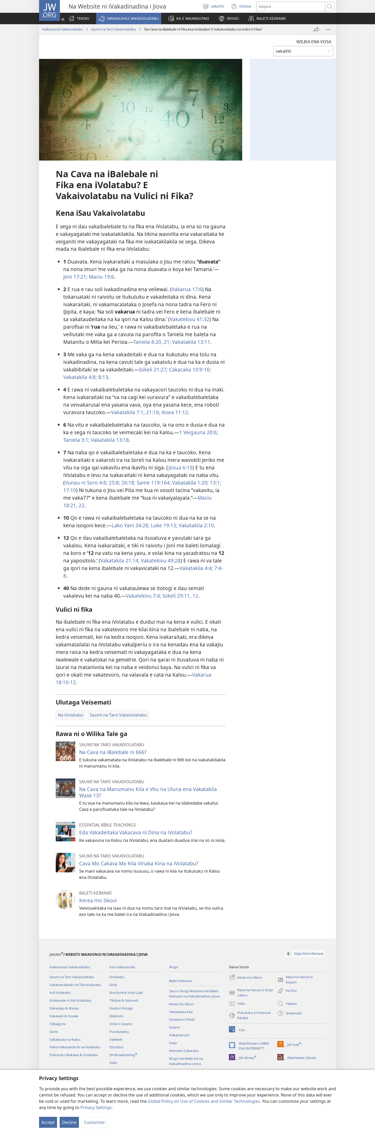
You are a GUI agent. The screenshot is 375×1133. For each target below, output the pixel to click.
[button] (128, 18)
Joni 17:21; (75, 276)
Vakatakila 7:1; (128, 412)
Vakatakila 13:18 (109, 439)
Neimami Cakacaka (183, 1050)
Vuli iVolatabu (60, 992)
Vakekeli (115, 1039)
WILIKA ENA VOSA (313, 42)
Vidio (113, 1062)
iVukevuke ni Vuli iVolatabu (70, 1000)
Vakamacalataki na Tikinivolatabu (75, 984)
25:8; (114, 482)
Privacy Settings (96, 1107)
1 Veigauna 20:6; (198, 432)
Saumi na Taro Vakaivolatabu (113, 29)
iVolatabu (116, 977)
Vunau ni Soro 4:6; (86, 482)
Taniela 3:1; (76, 439)
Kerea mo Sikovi (98, 900)
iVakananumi (179, 1035)
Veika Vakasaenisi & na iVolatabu (74, 1047)
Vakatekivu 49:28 (160, 560)
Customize (94, 1122)
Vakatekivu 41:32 (189, 319)
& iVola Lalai (126, 992)
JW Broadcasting (123, 1054)
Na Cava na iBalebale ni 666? (112, 752)
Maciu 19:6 (101, 276)
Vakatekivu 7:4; (143, 595)
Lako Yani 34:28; (130, 525)
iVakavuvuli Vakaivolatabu (62, 29)
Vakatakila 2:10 (195, 525)
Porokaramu (119, 1031)
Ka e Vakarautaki (122, 967)
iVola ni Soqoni (120, 1023)
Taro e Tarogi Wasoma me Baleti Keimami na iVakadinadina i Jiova (194, 994)
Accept (48, 1122)
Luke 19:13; (163, 525)
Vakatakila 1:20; (190, 482)
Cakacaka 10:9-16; (189, 369)
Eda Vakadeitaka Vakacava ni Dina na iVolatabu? (135, 832)
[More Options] (328, 29)
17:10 (69, 490)
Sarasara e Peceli (182, 1019)
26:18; (127, 482)
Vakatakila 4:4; (196, 568)
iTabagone (57, 1023)
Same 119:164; (153, 482)
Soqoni (174, 1027)
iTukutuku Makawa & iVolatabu (73, 1054)
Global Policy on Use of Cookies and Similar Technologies (204, 1101)
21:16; (152, 412)
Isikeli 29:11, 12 (179, 595)
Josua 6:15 (180, 467)
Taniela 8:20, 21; (152, 341)
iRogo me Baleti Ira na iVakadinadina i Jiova (186, 1061)
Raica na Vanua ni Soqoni (295, 980)
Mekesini (116, 1016)
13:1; (215, 482)
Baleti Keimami (180, 980)
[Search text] (290, 6)
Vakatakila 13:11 (190, 341)
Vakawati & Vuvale (63, 1016)
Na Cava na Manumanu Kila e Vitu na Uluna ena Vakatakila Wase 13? (148, 792)
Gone (53, 1031)
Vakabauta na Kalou (64, 1039)
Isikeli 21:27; (153, 369)
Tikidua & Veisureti (123, 1000)
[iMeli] (316, 29)
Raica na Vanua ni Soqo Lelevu (251, 993)
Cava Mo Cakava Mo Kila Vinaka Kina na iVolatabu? (138, 863)
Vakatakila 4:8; (80, 377)
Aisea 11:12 (174, 412)
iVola (113, 984)
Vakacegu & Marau (64, 1008)
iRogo (173, 967)
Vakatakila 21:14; (120, 560)
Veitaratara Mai (181, 1011)
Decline (69, 1122)
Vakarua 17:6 (187, 289)
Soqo (173, 1042)
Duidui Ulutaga (121, 1008)
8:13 (102, 377)
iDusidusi (116, 1047)
